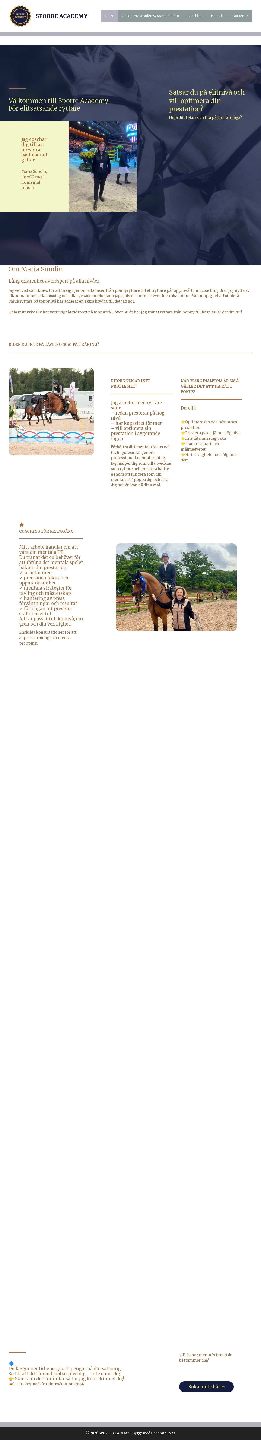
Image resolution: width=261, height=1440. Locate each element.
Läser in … (130, 986)
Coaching (195, 16)
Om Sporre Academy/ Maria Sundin (150, 16)
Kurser (242, 16)
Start (109, 16)
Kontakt (217, 16)
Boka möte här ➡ (206, 1386)
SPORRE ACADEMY (61, 16)
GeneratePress (163, 1433)
